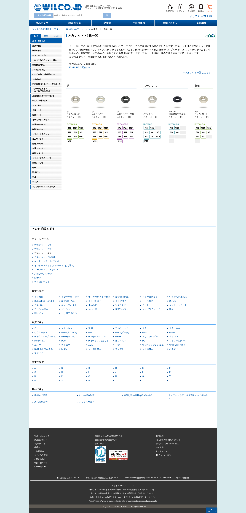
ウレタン (119, 349)
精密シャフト (121, 309)
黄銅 (90, 328)
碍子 (171, 309)
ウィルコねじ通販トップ (44, 29)
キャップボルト (69, 305)
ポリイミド (120, 341)
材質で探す (38, 322)
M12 (69, 141)
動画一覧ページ (41, 466)
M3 (69, 132)
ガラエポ (65, 345)
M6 (69, 137)
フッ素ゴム (147, 349)
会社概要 (201, 23)
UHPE (118, 336)
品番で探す (38, 362)
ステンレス (66, 328)
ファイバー (39, 353)
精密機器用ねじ (123, 297)
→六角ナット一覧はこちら (197, 72)
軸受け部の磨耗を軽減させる (138, 395)
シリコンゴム (95, 349)
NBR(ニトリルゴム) (43, 349)
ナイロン (173, 336)
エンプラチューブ (151, 309)
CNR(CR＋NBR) (177, 345)
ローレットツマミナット (46, 269)
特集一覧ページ (41, 463)
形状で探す (38, 291)
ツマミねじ (120, 305)
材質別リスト (75, 23)
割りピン (38, 313)
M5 (81, 132)
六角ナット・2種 (42, 249)
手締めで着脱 (41, 395)
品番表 (107, 23)
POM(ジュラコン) (97, 336)
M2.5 (75, 128)
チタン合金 (174, 328)
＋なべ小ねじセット (71, 297)
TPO (117, 345)
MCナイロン (40, 341)
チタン (145, 328)
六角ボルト (39, 305)
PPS (144, 332)
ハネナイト (174, 349)
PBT (144, 341)
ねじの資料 (99, 444)
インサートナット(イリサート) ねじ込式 (54, 265)
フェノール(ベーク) (178, 341)
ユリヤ (37, 345)
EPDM (64, 349)
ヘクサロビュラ (150, 297)
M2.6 (81, 128)
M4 (75, 132)
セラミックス (41, 332)
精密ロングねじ (69, 301)
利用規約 (159, 436)
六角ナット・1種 (42, 245)
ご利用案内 (138, 23)
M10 (81, 137)
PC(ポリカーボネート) (45, 336)
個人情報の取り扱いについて (168, 440)
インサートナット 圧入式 (46, 261)
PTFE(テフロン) (69, 332)
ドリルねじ (147, 301)
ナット (145, 305)
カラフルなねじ (86, 402)
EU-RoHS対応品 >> (79, 67)
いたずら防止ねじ (178, 297)
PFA (90, 332)
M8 (75, 137)
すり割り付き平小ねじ (99, 297)
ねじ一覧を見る (38, 41)
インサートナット (178, 305)
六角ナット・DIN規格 (45, 257)
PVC (63, 341)
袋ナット (38, 278)
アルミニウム (121, 328)
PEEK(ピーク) (122, 332)
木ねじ (172, 301)
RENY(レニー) (68, 336)
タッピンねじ (95, 301)
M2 (69, 128)
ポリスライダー (150, 336)
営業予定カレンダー (42, 436)
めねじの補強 (41, 402)
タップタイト (121, 301)
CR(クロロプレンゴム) (153, 345)
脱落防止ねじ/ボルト (44, 301)
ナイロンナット (42, 282)
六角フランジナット (44, 274)
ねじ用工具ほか (69, 313)
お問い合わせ (170, 23)
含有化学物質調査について (106, 440)
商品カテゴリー (44, 23)
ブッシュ (65, 309)
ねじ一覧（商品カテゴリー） (73, 29)
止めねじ (92, 305)
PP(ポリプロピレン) (98, 341)
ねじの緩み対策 (86, 395)
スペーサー (93, 309)
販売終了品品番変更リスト (109, 436)
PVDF (172, 332)
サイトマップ (161, 451)
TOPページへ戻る (163, 455)
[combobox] (77, 15)
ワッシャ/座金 (41, 309)
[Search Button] (107, 15)
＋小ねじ (38, 297)
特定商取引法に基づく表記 (167, 444)
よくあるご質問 (41, 455)
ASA (90, 345)
